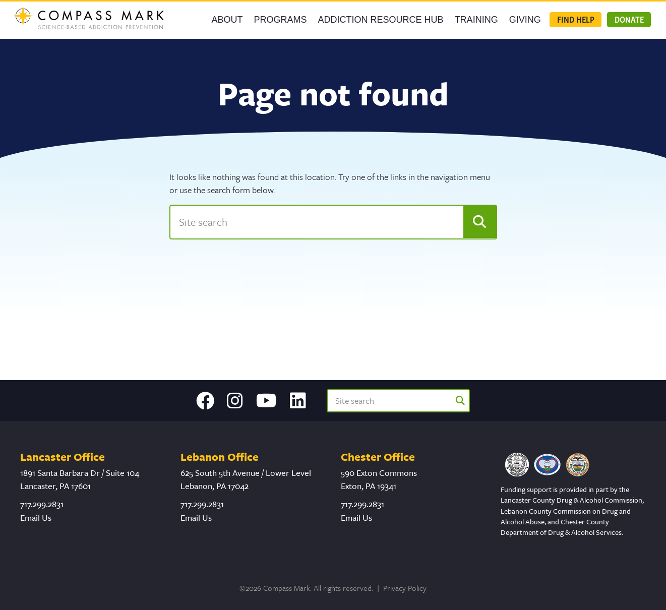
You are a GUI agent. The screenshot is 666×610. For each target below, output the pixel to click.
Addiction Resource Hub (381, 20)
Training (476, 20)
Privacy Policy (405, 587)
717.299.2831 (42, 504)
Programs (280, 20)
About (227, 20)
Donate (629, 19)
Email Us (35, 517)
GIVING (525, 20)
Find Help (575, 19)
